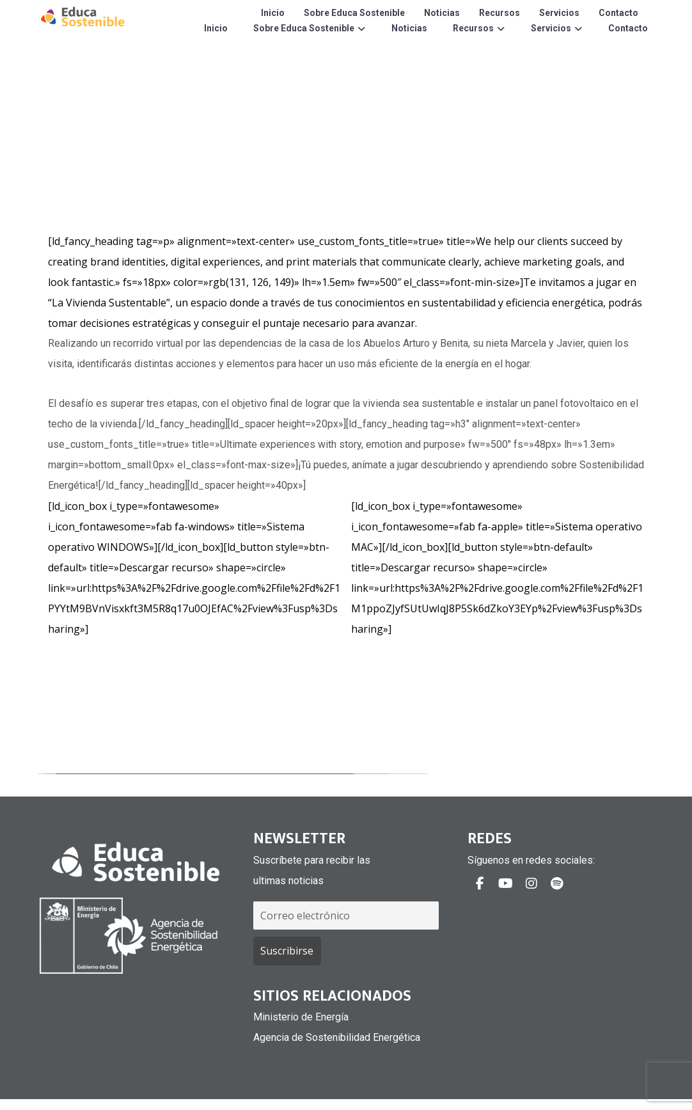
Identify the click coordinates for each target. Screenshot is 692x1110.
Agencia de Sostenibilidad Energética (336, 1037)
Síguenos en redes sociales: (531, 860)
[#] (480, 883)
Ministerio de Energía (301, 1017)
